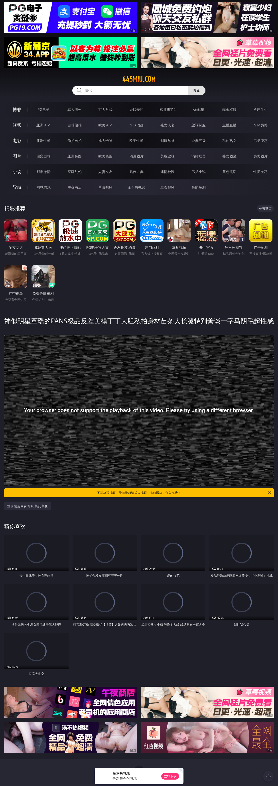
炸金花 (198, 109)
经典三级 (198, 140)
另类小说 (198, 171)
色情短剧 (198, 187)
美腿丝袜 (167, 156)
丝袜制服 (198, 125)
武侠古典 (136, 171)
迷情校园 (167, 171)
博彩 (17, 109)
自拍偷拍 (74, 125)
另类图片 (260, 156)
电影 (17, 140)
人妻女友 (105, 171)
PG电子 (43, 109)
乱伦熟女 (229, 140)
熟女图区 (229, 156)
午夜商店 (74, 187)
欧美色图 (105, 156)
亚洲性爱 (43, 140)
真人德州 (74, 109)
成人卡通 (105, 140)
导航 (17, 187)
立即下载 (170, 776)
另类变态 (260, 140)
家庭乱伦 (74, 171)
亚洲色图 (74, 156)
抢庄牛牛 (260, 109)
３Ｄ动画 (136, 125)
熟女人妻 (167, 125)
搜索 (196, 90)
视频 (17, 125)
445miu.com (139, 79)
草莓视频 (105, 187)
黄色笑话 (229, 171)
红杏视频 (167, 187)
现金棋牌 (229, 109)
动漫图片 (136, 156)
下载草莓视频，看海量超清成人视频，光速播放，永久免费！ (184, 492)
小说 (17, 172)
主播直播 (229, 125)
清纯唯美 (198, 156)
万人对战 (105, 109)
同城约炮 (43, 187)
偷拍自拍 (74, 140)
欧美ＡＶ (105, 125)
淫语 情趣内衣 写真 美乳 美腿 (27, 506)
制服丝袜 (167, 140)
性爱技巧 (260, 171)
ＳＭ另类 (260, 125)
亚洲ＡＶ (43, 125)
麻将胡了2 (167, 109)
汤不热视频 (136, 187)
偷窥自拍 (43, 156)
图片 (17, 156)
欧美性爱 (136, 140)
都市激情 (43, 171)
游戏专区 (136, 109)
